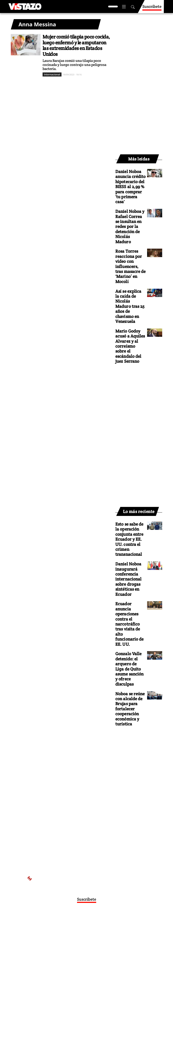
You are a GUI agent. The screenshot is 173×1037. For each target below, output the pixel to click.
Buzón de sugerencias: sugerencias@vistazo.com (82, 963)
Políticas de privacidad (66, 954)
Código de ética (82, 958)
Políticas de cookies (100, 954)
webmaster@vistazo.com (82, 941)
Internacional (52, 74)
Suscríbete (152, 8)
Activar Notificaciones (86, 927)
